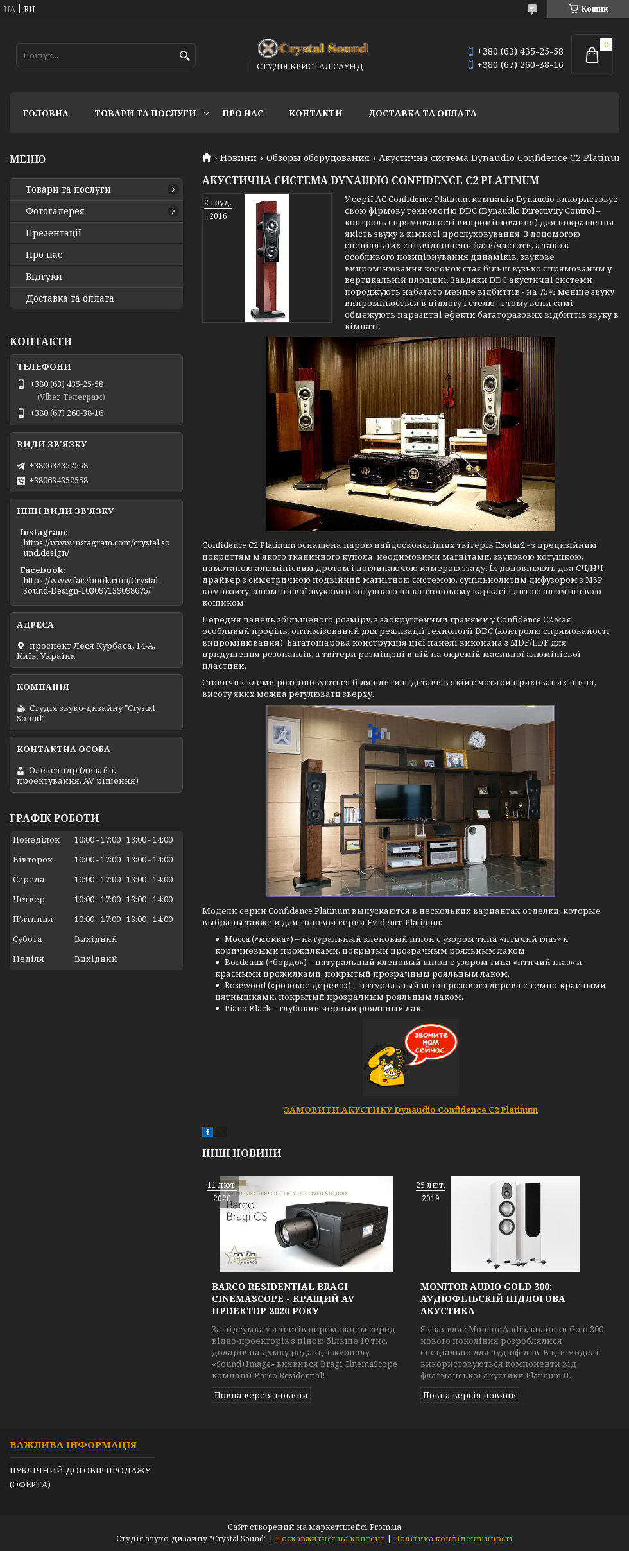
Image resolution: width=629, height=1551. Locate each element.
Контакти (316, 113)
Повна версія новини (261, 1395)
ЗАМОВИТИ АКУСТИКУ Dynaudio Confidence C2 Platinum (411, 1109)
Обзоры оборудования (318, 158)
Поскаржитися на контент (330, 1538)
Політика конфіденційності (453, 1538)
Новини (238, 158)
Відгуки (44, 276)
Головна (45, 113)
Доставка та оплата (422, 113)
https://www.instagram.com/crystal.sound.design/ (96, 547)
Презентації (54, 233)
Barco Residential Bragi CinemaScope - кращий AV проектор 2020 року (283, 1298)
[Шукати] (184, 56)
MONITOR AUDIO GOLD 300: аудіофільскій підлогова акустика (492, 1298)
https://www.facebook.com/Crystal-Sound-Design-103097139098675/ (91, 585)
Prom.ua (385, 1526)
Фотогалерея (55, 211)
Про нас (242, 113)
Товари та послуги (145, 113)
